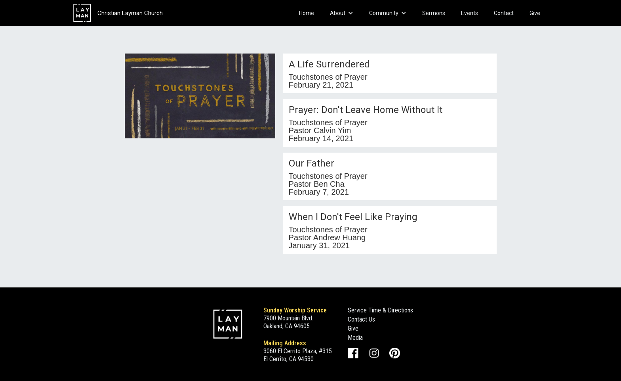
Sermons (433, 13)
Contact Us (361, 319)
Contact (504, 13)
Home (306, 13)
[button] (341, 13)
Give (535, 13)
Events (469, 13)
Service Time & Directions (380, 310)
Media (355, 337)
